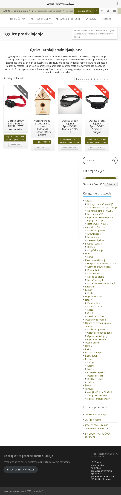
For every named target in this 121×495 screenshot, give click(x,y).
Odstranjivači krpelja (95, 319)
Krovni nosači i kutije (95, 260)
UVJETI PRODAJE (93, 419)
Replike (88, 359)
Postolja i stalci (95, 375)
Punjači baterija (95, 250)
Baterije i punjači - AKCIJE (100, 204)
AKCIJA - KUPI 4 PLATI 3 (99, 392)
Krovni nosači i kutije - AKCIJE (102, 207)
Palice (88, 349)
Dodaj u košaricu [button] (69, 147)
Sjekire (90, 382)
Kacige (90, 362)
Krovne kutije (94, 270)
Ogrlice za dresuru (96, 339)
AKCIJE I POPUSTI (68, 18)
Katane (91, 365)
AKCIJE (88, 200)
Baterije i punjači (93, 243)
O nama (99, 473)
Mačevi (91, 369)
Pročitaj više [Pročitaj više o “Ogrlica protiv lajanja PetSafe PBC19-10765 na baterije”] (15, 144)
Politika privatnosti (104, 476)
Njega (90, 309)
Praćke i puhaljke (93, 352)
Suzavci (89, 388)
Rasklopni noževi (95, 316)
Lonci (90, 256)
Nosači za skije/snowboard (101, 283)
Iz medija (99, 465)
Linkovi (97, 467)
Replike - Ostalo (95, 378)
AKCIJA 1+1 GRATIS (97, 395)
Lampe (88, 289)
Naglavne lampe (93, 296)
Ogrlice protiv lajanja (97, 336)
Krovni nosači (94, 233)
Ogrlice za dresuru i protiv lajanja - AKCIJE (100, 219)
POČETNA (17, 18)
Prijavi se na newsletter (20, 469)
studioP (39, 491)
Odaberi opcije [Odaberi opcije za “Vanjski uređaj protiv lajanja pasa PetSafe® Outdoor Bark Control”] (42, 147)
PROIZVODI (41, 18)
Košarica (106, 18)
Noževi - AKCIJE (95, 214)
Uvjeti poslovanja (103, 470)
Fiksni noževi (93, 303)
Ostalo (90, 313)
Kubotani (89, 286)
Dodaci (91, 293)
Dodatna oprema (96, 230)
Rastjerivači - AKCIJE (97, 223)
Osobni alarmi (92, 342)
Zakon (97, 462)
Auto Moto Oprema (95, 227)
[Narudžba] (91, 79)
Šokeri (88, 385)
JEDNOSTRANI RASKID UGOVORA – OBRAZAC (97, 427)
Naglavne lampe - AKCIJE (100, 210)
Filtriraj (111, 184)
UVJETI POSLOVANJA (95, 414)
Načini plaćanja (103, 479)
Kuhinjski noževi (95, 306)
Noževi (88, 299)
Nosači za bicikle (95, 276)
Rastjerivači (91, 355)
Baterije (91, 246)
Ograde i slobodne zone (99, 332)
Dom (87, 253)
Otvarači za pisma (96, 372)
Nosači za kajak (95, 279)
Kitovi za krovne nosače (99, 266)
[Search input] (98, 160)
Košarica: (88, 11)
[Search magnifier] (114, 160)
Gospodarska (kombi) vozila (101, 263)
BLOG (91, 18)
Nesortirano (93, 237)
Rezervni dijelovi (95, 240)
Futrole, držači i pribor (98, 398)
